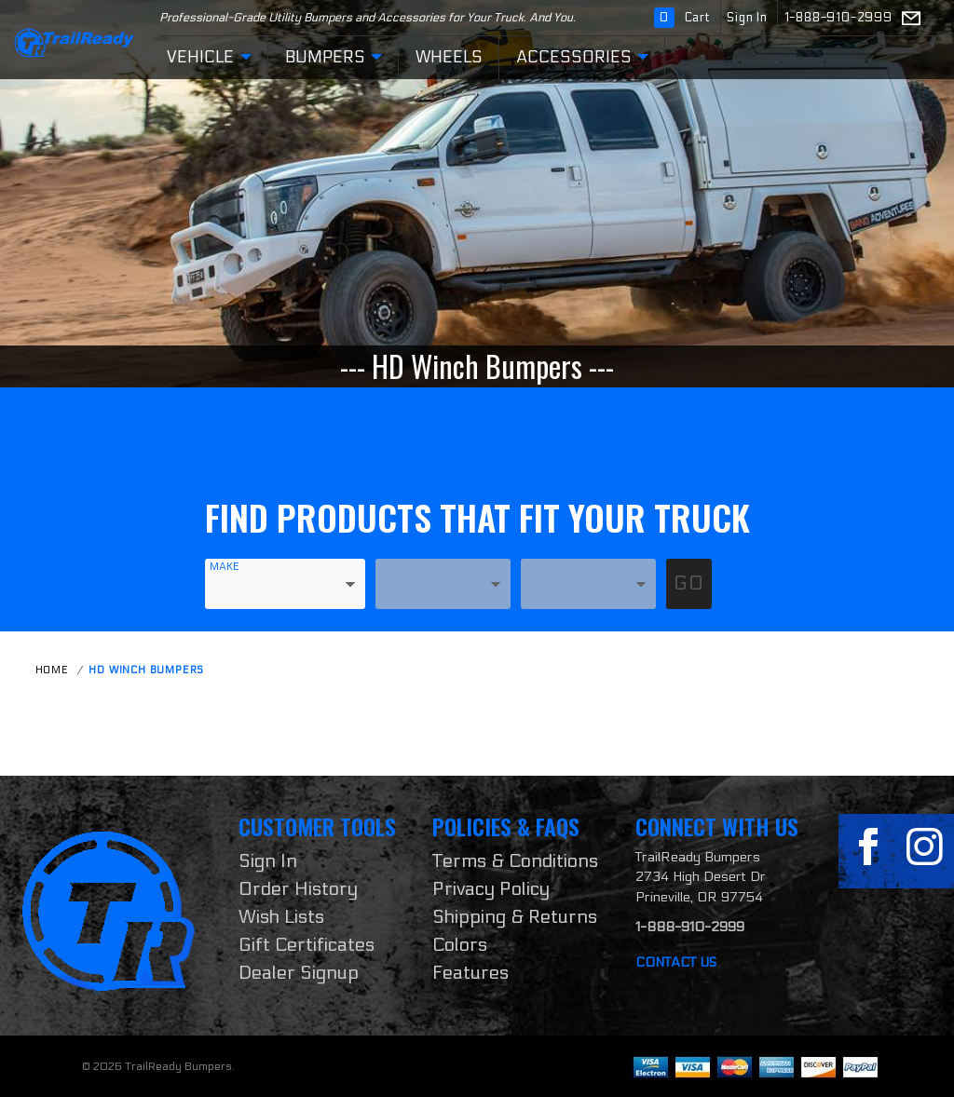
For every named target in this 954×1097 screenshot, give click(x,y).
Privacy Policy (491, 889)
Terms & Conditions (515, 861)
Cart (684, 17)
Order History (298, 889)
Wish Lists (281, 917)
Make (224, 567)
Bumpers (333, 57)
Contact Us (675, 962)
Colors (459, 945)
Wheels (449, 57)
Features (470, 973)
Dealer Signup (298, 973)
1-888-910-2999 (838, 17)
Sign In (748, 17)
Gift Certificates (306, 945)
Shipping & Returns (514, 917)
